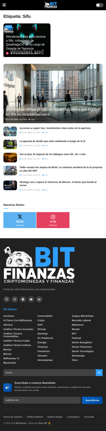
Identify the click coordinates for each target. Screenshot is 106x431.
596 (45, 133)
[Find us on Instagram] (15, 299)
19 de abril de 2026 (16, 119)
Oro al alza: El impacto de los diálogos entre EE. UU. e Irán (53, 154)
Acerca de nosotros (12, 417)
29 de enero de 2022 (22, 53)
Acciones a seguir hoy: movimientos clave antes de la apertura (55, 128)
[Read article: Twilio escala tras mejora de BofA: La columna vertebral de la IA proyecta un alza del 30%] (10, 170)
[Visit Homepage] (50, 5)
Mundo (76, 329)
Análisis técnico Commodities (12, 335)
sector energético (82, 342)
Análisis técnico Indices (17, 345)
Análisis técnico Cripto (16, 340)
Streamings (78, 355)
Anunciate (89, 417)
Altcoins (8, 324)
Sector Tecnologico (83, 351)
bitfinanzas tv (11, 358)
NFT (74, 333)
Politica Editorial (35, 417)
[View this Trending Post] (7, 53)
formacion (44, 351)
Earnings (43, 333)
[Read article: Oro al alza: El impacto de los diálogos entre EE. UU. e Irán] (10, 157)
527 (37, 53)
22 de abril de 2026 (30, 133)
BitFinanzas (21, 423)
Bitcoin (7, 349)
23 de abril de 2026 (30, 175)
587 (45, 146)
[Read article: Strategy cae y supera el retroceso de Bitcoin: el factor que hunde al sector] (10, 185)
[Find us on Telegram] (23, 299)
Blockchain (9, 362)
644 (45, 159)
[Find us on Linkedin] (39, 299)
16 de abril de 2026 (30, 159)
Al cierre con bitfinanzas (17, 320)
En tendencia (45, 338)
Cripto (41, 320)
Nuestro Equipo (55, 417)
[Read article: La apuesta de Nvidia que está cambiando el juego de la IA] (10, 144)
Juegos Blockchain (83, 316)
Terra (75, 360)
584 (31, 119)
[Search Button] (99, 372)
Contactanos (73, 417)
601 (45, 190)
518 (45, 175)
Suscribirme (92, 400)
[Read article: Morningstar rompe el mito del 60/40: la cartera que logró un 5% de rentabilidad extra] (53, 99)
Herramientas (45, 360)
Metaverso (78, 324)
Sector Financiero (82, 346)
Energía (42, 342)
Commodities (45, 316)
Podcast (76, 338)
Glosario (42, 355)
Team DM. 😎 (44, 423)
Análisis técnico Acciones (18, 329)
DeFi (8, 27)
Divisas (42, 329)
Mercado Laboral (81, 320)
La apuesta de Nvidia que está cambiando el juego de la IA (52, 141)
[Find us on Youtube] (31, 299)
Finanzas (43, 346)
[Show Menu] (4, 5)
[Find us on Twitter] (6, 299)
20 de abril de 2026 (30, 190)
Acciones (8, 316)
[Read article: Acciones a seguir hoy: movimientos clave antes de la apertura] (10, 131)
